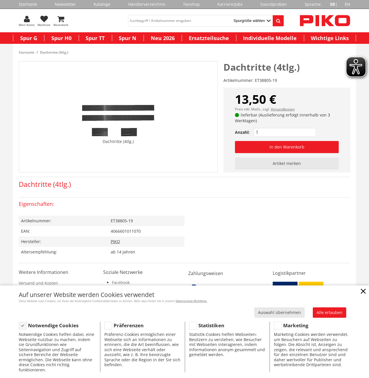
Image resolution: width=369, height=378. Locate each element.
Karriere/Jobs (230, 4)
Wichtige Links (330, 38)
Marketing (295, 325)
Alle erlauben (329, 312)
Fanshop (191, 4)
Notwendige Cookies (53, 325)
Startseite (28, 4)
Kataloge (102, 4)
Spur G (28, 38)
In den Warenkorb (287, 147)
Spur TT (95, 38)
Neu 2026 (163, 38)
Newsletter (65, 4)
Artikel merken (287, 163)
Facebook (121, 282)
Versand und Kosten (38, 283)
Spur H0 (61, 38)
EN (347, 4)
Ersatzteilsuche (209, 38)
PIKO (115, 241)
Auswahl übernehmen (279, 312)
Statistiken (211, 325)
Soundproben (273, 4)
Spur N (127, 38)
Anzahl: (242, 132)
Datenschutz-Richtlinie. (192, 301)
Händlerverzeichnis (146, 4)
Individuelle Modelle (270, 38)
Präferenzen (129, 325)
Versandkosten (283, 109)
